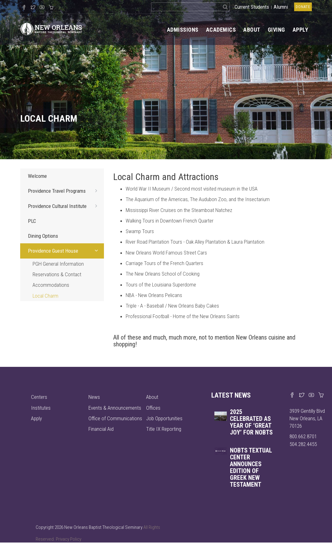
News (94, 397)
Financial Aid (101, 429)
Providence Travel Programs (64, 190)
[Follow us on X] (33, 7)
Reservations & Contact (57, 274)
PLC (32, 221)
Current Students (252, 7)
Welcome (37, 176)
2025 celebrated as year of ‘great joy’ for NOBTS (251, 422)
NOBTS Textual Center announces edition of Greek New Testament (251, 467)
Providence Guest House (64, 250)
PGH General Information (58, 264)
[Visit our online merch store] (51, 7)
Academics (221, 29)
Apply (300, 29)
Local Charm (45, 296)
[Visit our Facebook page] (292, 395)
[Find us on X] (301, 395)
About (251, 29)
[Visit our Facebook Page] (24, 7)
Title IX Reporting (163, 429)
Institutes (41, 408)
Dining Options (43, 236)
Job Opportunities (164, 418)
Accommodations (51, 285)
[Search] (225, 6)
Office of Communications (115, 418)
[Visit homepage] (51, 28)
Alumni (281, 7)
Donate (303, 7)
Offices (153, 408)
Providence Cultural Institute (64, 205)
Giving (276, 29)
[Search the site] (186, 6)
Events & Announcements (114, 408)
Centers (39, 397)
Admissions (183, 29)
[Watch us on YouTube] (42, 7)
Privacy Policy (68, 539)
